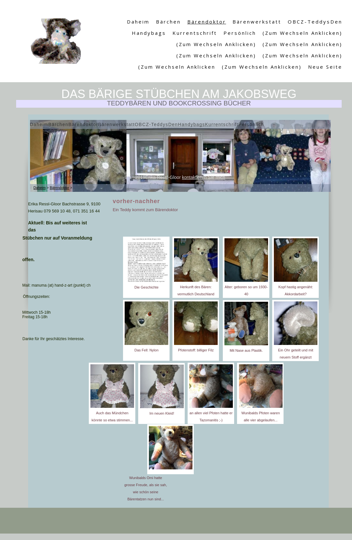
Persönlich (239, 33)
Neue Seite (325, 67)
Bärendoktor (206, 21)
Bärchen (168, 21)
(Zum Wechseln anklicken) (302, 33)
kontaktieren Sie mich (203, 177)
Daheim (138, 21)
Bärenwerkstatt (257, 21)
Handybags (149, 33)
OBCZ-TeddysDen (315, 21)
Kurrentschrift (194, 33)
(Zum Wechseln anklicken (176, 67)
